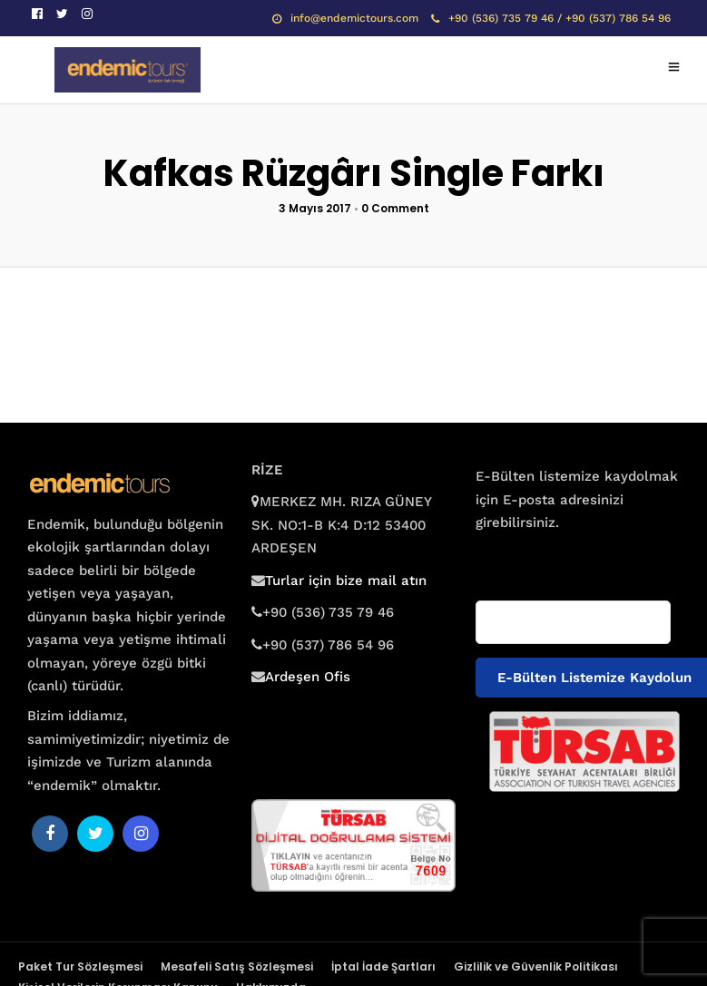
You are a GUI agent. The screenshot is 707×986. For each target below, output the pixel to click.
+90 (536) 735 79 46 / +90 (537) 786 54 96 (551, 18)
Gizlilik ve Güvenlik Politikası (536, 966)
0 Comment (395, 208)
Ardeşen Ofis (307, 677)
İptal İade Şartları (383, 966)
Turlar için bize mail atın (346, 580)
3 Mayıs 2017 (315, 208)
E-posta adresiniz (528, 558)
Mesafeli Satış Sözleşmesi (237, 966)
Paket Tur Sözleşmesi (80, 966)
